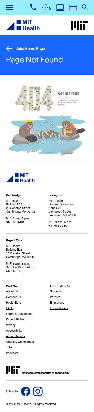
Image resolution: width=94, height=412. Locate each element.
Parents (55, 297)
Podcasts (12, 353)
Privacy (10, 325)
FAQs (9, 308)
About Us (12, 291)
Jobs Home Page (25, 48)
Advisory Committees (20, 341)
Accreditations (15, 336)
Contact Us (13, 297)
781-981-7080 (58, 225)
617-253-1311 (14, 271)
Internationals (59, 308)
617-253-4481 (15, 222)
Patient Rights (15, 319)
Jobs (9, 347)
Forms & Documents (19, 313)
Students (56, 291)
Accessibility (14, 330)
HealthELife (13, 302)
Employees (57, 302)
